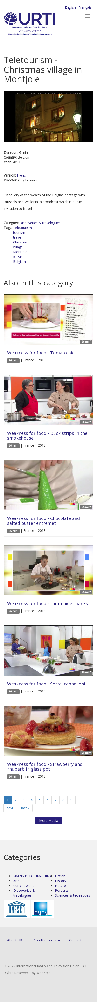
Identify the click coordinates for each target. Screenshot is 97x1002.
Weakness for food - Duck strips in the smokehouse (47, 435)
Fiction (60, 876)
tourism (19, 232)
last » (25, 808)
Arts (16, 880)
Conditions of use (47, 940)
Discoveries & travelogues (40, 223)
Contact (75, 940)
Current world (24, 885)
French (22, 175)
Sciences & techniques (72, 895)
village (18, 247)
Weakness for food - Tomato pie (41, 353)
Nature (60, 885)
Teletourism (22, 227)
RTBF (17, 256)
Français (84, 7)
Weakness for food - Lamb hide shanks (47, 603)
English (70, 7)
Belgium (19, 261)
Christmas (21, 242)
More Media (48, 820)
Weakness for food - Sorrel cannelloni (46, 684)
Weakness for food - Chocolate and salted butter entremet (43, 520)
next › (11, 808)
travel (17, 237)
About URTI (16, 940)
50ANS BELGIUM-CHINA (32, 876)
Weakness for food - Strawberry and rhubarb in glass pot (45, 766)
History (60, 880)
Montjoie (20, 251)
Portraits (62, 890)
